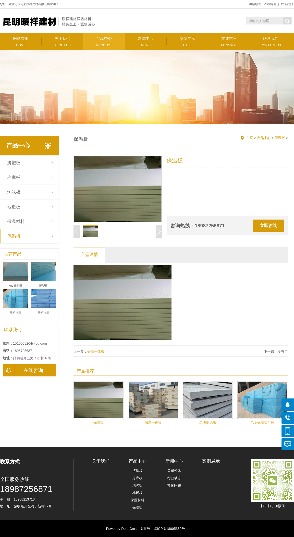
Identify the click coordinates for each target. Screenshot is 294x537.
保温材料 (16, 221)
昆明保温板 (207, 422)
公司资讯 (174, 470)
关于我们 (62, 41)
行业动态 (174, 478)
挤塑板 (13, 162)
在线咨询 (23, 370)
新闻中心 (146, 41)
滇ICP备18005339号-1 (171, 529)
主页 (249, 138)
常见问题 (174, 485)
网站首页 (21, 41)
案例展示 (187, 41)
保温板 (14, 236)
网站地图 (255, 4)
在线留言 (270, 4)
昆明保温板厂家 (262, 422)
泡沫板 (13, 192)
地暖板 (13, 206)
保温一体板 (95, 351)
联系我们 (287, 4)
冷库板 (13, 177)
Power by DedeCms (121, 529)
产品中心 (104, 41)
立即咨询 (268, 225)
